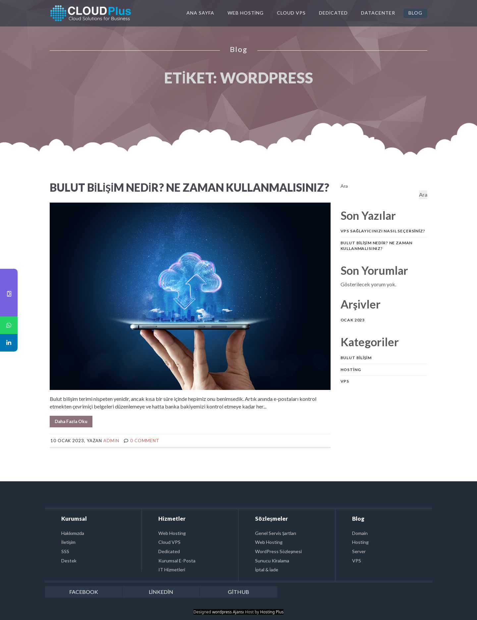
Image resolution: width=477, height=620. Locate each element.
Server (359, 551)
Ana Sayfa (200, 13)
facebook (83, 592)
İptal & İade (266, 569)
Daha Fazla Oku (71, 421)
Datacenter (378, 13)
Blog (415, 13)
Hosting (351, 369)
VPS (345, 381)
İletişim (68, 542)
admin (111, 440)
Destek (69, 560)
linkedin (161, 592)
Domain (360, 533)
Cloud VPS (291, 13)
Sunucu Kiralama (272, 560)
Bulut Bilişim (356, 357)
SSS (65, 551)
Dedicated (333, 13)
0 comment (144, 440)
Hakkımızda (72, 533)
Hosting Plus (272, 612)
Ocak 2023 (353, 319)
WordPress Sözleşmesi (278, 551)
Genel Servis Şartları (275, 533)
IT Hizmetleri (171, 569)
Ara (344, 186)
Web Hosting (246, 13)
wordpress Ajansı (228, 612)
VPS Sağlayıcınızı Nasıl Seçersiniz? (383, 230)
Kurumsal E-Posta (176, 560)
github (238, 592)
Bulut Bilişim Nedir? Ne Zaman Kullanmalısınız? (189, 187)
